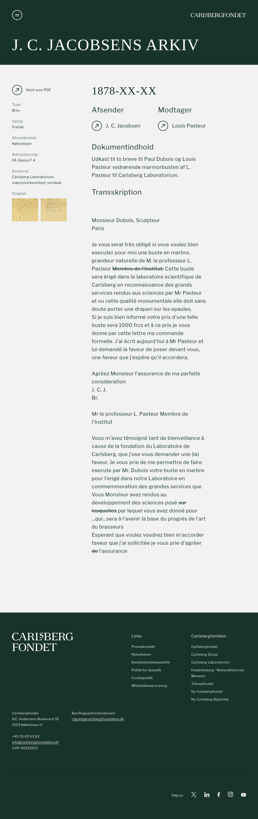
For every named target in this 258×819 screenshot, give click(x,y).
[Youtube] (243, 795)
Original (19, 193)
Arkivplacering (25, 154)
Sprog (17, 121)
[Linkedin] (206, 795)
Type (16, 104)
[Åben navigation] (17, 15)
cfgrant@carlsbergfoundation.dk (98, 719)
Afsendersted (24, 138)
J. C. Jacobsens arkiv (105, 45)
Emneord (20, 171)
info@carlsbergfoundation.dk (35, 742)
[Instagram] (230, 795)
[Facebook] (218, 795)
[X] (193, 795)
